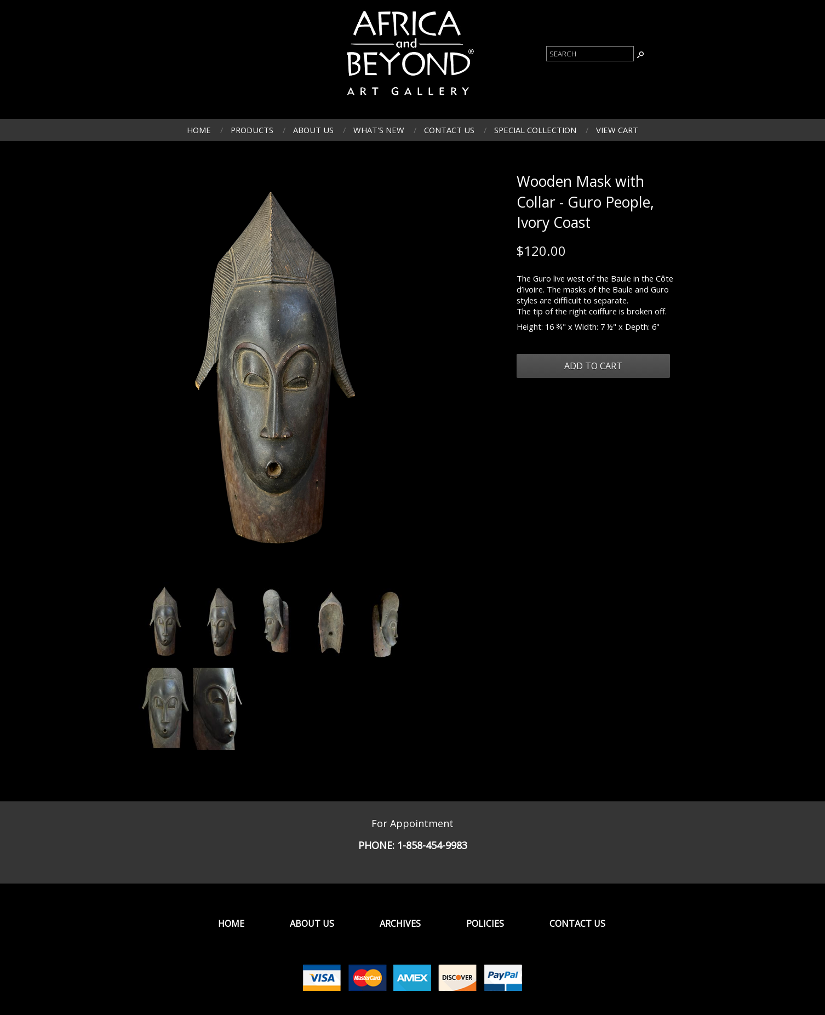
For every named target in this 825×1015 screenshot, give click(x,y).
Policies (485, 923)
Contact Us (449, 129)
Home (199, 129)
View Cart (617, 129)
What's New (378, 129)
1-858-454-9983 (432, 845)
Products (252, 129)
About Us (313, 129)
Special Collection (535, 129)
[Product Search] (590, 53)
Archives (400, 923)
